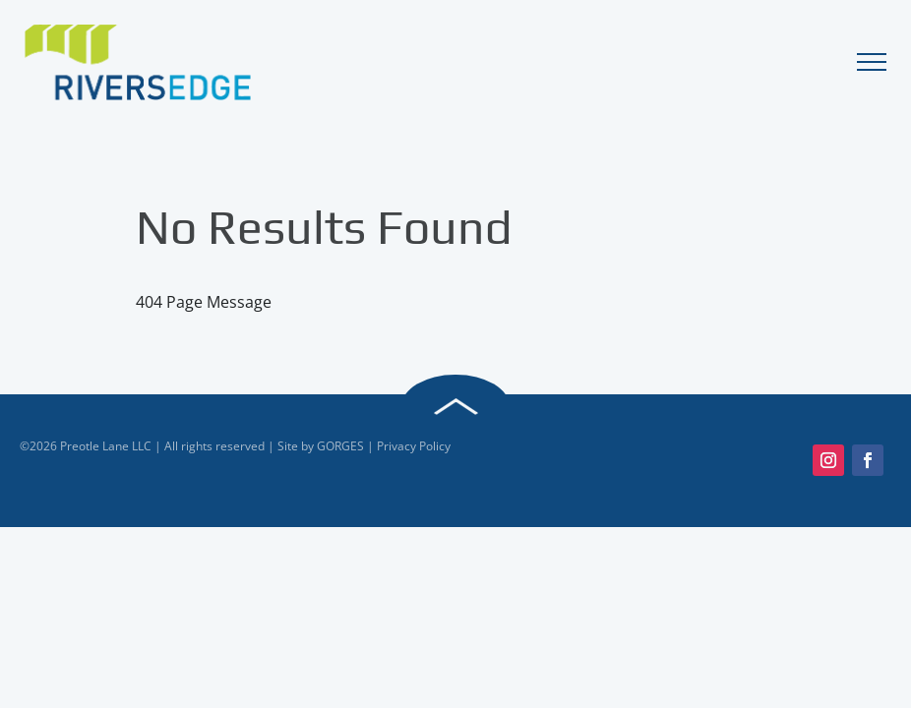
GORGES (340, 446)
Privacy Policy (414, 446)
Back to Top (455, 407)
